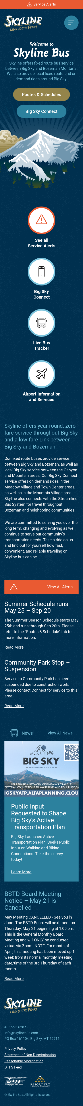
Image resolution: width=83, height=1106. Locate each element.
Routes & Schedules (41, 94)
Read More (14, 647)
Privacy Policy (15, 1049)
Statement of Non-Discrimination (30, 1055)
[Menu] (71, 23)
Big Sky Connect (41, 111)
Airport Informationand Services (41, 381)
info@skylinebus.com (21, 1033)
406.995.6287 (15, 1027)
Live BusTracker (41, 330)
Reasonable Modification (23, 1061)
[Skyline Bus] (23, 23)
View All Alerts (60, 586)
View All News (60, 733)
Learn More (21, 872)
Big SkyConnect (41, 279)
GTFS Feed (13, 1067)
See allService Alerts (41, 227)
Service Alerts (41, 4)
